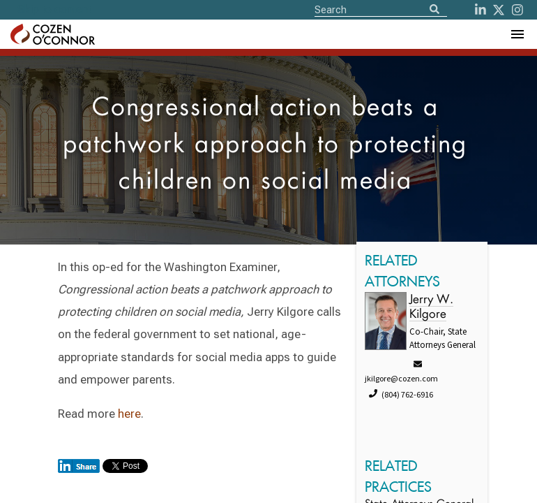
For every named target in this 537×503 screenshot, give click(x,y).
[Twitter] (498, 9)
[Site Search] (381, 9)
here (129, 414)
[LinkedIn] (480, 9)
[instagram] (517, 9)
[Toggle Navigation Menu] (516, 34)
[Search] (434, 10)
